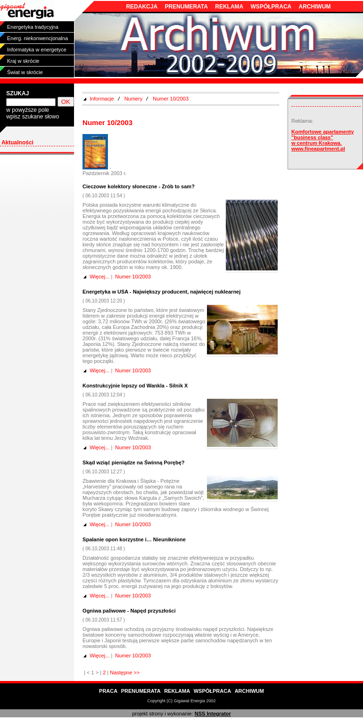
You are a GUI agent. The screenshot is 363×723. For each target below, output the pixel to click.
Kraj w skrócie (23, 61)
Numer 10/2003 (171, 98)
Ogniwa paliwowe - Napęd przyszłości (128, 611)
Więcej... (99, 276)
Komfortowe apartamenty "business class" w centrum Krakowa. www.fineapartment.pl (322, 140)
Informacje (102, 98)
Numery (133, 98)
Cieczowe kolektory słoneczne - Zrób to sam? (138, 186)
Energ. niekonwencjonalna (37, 38)
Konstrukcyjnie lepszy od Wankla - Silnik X (135, 385)
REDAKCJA (141, 6)
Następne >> (125, 672)
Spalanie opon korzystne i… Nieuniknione (134, 539)
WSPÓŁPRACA (271, 6)
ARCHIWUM (315, 6)
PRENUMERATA (186, 6)
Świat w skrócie (25, 72)
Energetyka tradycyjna (32, 27)
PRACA (108, 691)
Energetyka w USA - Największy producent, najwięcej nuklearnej (161, 291)
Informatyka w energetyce (36, 49)
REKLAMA (229, 6)
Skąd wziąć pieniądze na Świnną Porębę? (133, 462)
